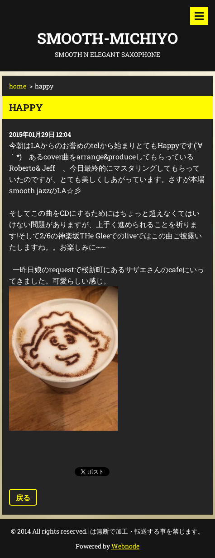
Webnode (125, 546)
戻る (23, 497)
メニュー (199, 16)
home (17, 86)
